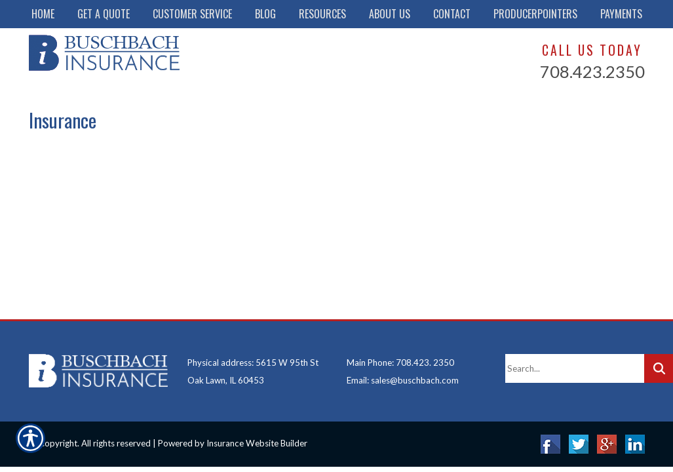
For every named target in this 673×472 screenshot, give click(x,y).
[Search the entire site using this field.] (574, 368)
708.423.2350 (592, 71)
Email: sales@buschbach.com (403, 380)
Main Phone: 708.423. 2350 (400, 362)
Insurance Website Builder (256, 443)
